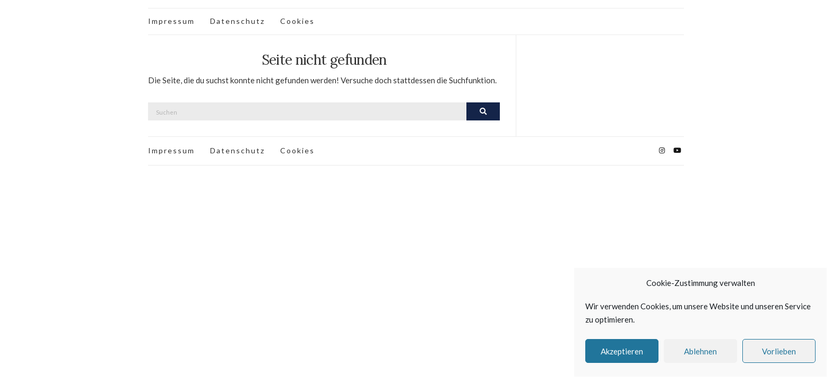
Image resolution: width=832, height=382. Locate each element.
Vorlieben (779, 351)
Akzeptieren (622, 351)
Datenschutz (237, 20)
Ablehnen (700, 351)
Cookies (297, 20)
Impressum (171, 20)
